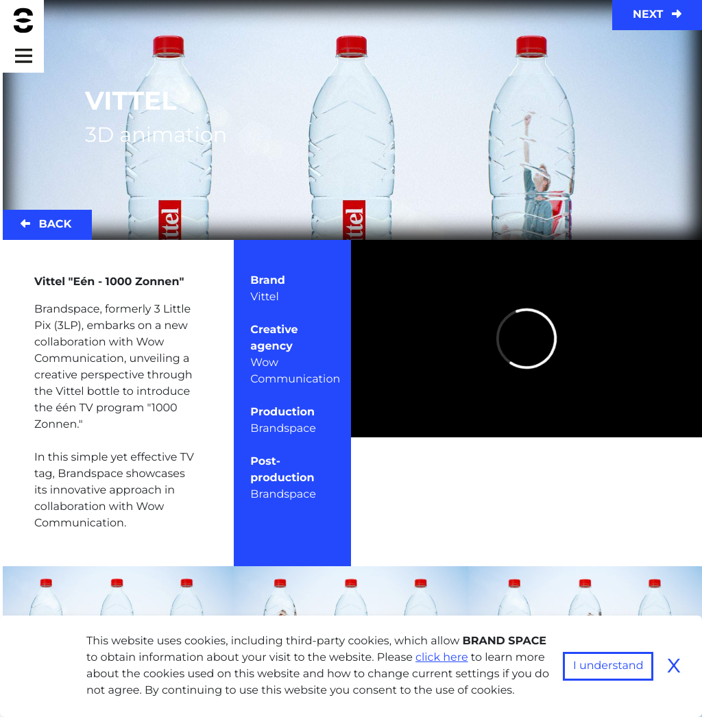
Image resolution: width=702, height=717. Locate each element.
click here (441, 657)
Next (657, 14)
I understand (608, 665)
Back (46, 224)
